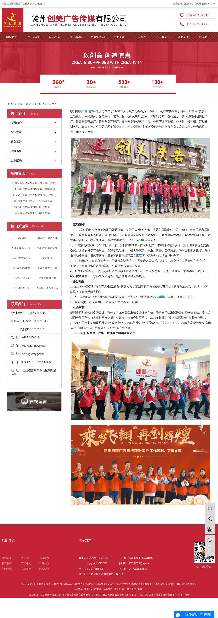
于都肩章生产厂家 (47, 268)
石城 (88, 594)
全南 (69, 594)
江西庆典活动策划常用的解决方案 (31, 213)
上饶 (151, 594)
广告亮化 (119, 37)
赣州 (47, 594)
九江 (146, 594)
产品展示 (162, 37)
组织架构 (16, 160)
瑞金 (131, 594)
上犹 (107, 594)
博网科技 (191, 584)
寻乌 (136, 594)
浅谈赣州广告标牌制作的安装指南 (31, 207)
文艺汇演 (47, 258)
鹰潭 (187, 594)
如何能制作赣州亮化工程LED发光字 (32, 201)
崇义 (78, 594)
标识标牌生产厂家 (124, 584)
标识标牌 (76, 37)
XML (213, 3)
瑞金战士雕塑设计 (47, 238)
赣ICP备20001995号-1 (95, 584)
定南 (73, 594)
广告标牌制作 (21, 288)
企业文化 (16, 132)
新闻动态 (183, 37)
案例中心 (44, 563)
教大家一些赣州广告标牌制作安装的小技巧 (35, 195)
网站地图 (199, 3)
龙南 (64, 594)
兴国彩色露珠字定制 (47, 288)
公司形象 (16, 151)
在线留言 (26, 568)
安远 (112, 594)
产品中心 (26, 563)
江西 (42, 594)
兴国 (102, 594)
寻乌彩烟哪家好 (21, 268)
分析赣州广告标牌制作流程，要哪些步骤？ (35, 189)
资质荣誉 (16, 141)
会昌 (117, 594)
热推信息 (177, 3)
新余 (182, 594)
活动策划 (54, 37)
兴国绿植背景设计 (21, 258)
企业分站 (188, 3)
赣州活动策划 (140, 584)
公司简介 (16, 122)
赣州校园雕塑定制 (47, 248)
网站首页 (12, 37)
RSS (207, 3)
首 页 (29, 104)
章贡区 (53, 594)
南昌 (141, 594)
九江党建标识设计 (21, 248)
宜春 (160, 594)
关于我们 (33, 37)
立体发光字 (97, 37)
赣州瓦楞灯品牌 (47, 278)
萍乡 (177, 594)
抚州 (155, 594)
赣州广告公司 (153, 584)
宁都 (122, 594)
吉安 (165, 594)
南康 (59, 594)
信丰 (83, 594)
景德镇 (171, 594)
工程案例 (140, 37)
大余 (93, 594)
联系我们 (204, 37)
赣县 (127, 594)
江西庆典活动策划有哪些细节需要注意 (33, 183)
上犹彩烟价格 (21, 278)
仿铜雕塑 (21, 238)
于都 (98, 594)
